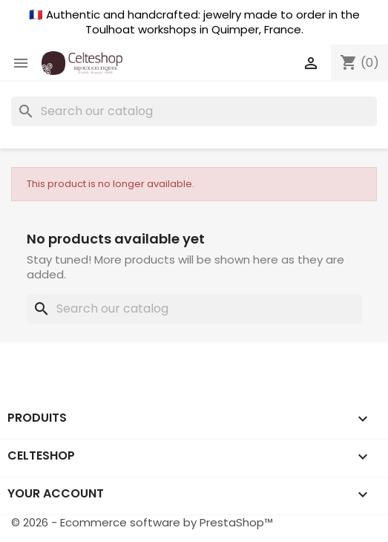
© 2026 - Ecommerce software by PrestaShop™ (142, 522)
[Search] (194, 111)
